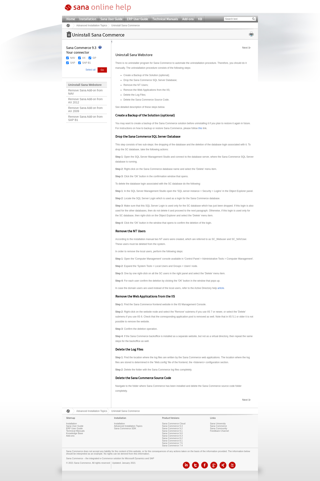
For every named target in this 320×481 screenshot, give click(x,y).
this (200, 128)
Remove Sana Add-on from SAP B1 (85, 118)
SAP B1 (86, 62)
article (221, 288)
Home (70, 19)
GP (94, 57)
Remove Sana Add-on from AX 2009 (85, 109)
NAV (72, 57)
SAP (72, 62)
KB (200, 19)
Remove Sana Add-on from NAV (85, 92)
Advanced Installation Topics (91, 25)
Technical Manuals (165, 19)
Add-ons (188, 19)
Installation (87, 19)
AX (84, 57)
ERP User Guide (137, 19)
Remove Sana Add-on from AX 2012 (85, 100)
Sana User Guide (111, 19)
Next (245, 47)
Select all (91, 69)
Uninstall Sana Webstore (85, 84)
